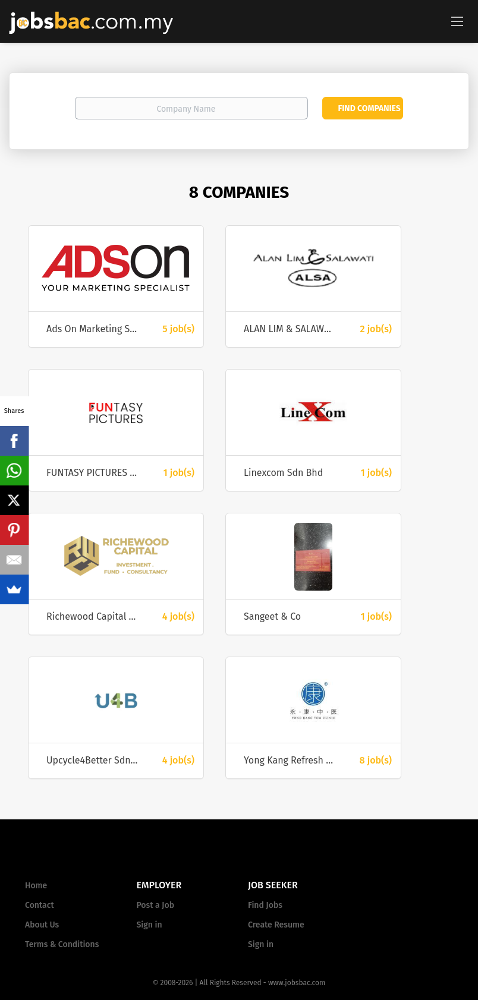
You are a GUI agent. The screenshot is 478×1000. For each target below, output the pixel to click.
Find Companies (369, 108)
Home (36, 886)
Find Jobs (265, 905)
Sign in (149, 925)
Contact (39, 905)
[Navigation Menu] (457, 21)
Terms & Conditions (62, 944)
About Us (42, 925)
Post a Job (155, 905)
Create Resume (276, 925)
